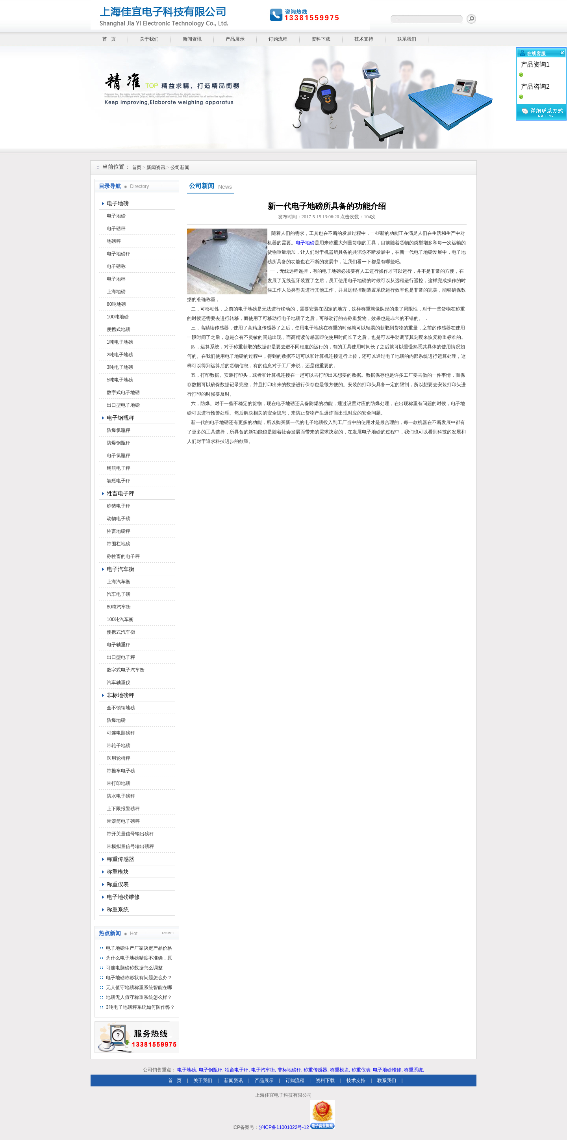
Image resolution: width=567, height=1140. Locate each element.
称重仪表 (118, 884)
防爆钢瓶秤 (118, 443)
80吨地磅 (116, 304)
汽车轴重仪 (118, 682)
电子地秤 (116, 279)
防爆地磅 (116, 720)
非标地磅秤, (290, 1070)
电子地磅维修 (123, 897)
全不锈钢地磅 (121, 707)
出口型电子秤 (121, 657)
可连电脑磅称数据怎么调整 (134, 968)
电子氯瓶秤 (118, 455)
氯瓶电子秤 (118, 481)
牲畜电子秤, (237, 1070)
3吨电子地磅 (120, 367)
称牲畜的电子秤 (123, 556)
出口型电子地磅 (123, 405)
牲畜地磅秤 (118, 531)
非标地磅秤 (120, 695)
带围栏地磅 (118, 544)
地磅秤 (114, 241)
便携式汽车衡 (121, 632)
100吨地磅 (118, 317)
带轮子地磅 (118, 745)
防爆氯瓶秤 (118, 430)
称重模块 (118, 871)
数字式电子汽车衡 (126, 670)
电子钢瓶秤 (120, 418)
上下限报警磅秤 (123, 808)
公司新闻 (179, 167)
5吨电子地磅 (120, 380)
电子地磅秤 (118, 254)
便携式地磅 (118, 329)
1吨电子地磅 (120, 342)
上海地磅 (116, 291)
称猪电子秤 (118, 506)
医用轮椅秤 (118, 758)
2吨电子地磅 (120, 354)
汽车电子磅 (118, 594)
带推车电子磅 (121, 771)
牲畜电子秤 (120, 493)
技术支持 (363, 39)
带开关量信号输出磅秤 (130, 834)
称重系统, (414, 1070)
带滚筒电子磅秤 (123, 821)
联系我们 (406, 39)
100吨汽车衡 (120, 619)
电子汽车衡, (263, 1070)
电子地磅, (187, 1070)
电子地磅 (118, 203)
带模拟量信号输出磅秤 (130, 846)
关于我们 (149, 39)
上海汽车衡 (118, 581)
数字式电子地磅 (123, 392)
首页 (136, 167)
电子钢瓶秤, (211, 1070)
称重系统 (118, 909)
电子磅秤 (116, 228)
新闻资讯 (192, 39)
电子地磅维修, (387, 1070)
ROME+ (168, 933)
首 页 (109, 39)
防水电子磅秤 (121, 796)
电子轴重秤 (118, 644)
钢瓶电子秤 (118, 468)
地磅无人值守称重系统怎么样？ (139, 997)
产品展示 (235, 39)
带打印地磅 (118, 783)
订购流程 (278, 39)
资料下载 (320, 39)
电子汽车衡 (120, 569)
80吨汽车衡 (119, 607)
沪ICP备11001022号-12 (284, 1127)
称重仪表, (362, 1070)
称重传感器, (316, 1070)
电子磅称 (116, 266)
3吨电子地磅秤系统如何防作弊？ (140, 1007)
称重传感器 (120, 859)
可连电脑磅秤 (121, 733)
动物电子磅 (118, 518)
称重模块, (340, 1070)
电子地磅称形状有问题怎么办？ (139, 977)
